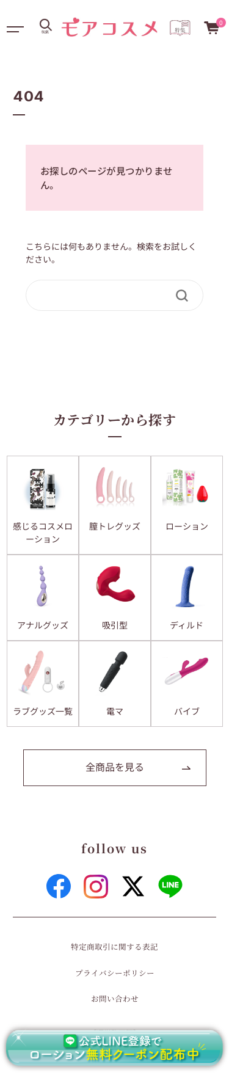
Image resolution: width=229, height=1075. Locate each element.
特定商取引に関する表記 (114, 946)
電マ (114, 711)
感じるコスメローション (43, 532)
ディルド (186, 625)
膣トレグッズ (114, 526)
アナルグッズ (42, 625)
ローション (186, 526)
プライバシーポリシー (114, 972)
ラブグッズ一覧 (43, 711)
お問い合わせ (115, 998)
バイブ (187, 711)
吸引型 (115, 625)
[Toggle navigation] (14, 26)
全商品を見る (114, 766)
